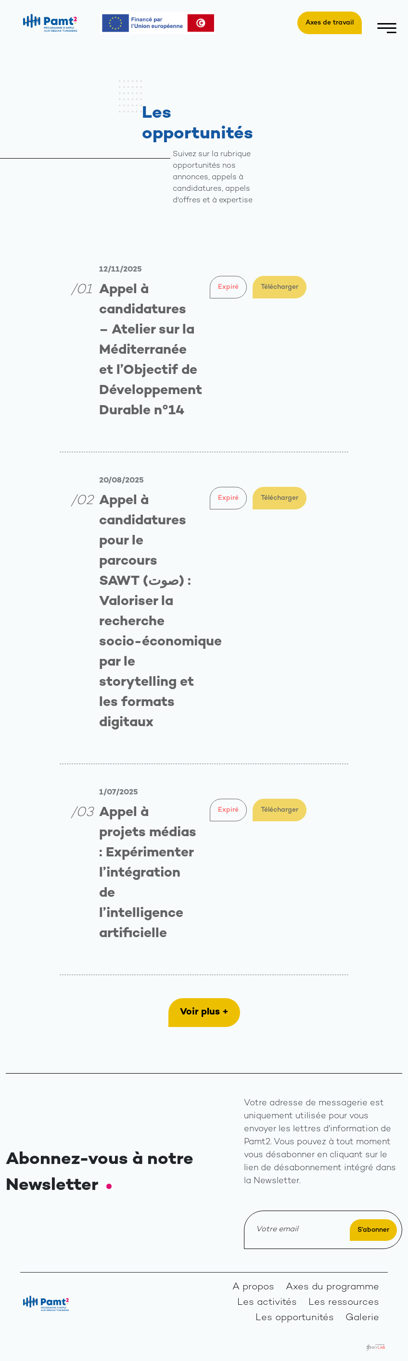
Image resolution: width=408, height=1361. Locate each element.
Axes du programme (332, 1287)
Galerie (362, 1318)
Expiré (228, 287)
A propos (253, 1287)
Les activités (267, 1303)
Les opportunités (294, 1318)
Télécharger (279, 287)
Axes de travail (330, 22)
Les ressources (343, 1303)
